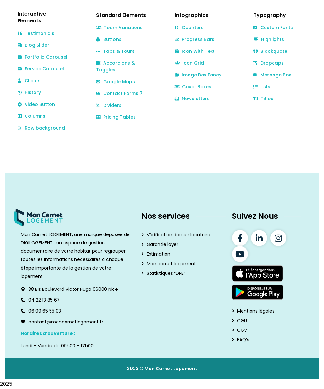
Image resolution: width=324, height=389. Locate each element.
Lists (261, 86)
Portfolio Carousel (42, 57)
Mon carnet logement (171, 263)
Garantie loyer (162, 244)
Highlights (268, 39)
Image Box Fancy (198, 75)
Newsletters (192, 98)
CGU (242, 320)
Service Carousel (41, 69)
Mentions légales (255, 311)
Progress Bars (194, 39)
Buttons (108, 39)
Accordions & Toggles (115, 66)
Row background (41, 128)
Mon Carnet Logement (170, 368)
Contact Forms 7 (119, 93)
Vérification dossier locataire (178, 235)
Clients (29, 80)
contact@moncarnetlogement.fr (65, 322)
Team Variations (119, 27)
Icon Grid (189, 63)
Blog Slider (33, 45)
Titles (263, 98)
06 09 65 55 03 (44, 311)
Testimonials (36, 33)
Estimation (158, 254)
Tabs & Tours (115, 51)
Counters (189, 27)
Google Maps (115, 81)
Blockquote (270, 51)
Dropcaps (268, 63)
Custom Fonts (273, 27)
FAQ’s (243, 340)
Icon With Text (195, 51)
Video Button (36, 104)
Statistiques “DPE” (166, 273)
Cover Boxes (193, 86)
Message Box (272, 75)
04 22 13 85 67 (44, 300)
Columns (31, 116)
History (29, 92)
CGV (242, 330)
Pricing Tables (116, 117)
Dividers (108, 105)
